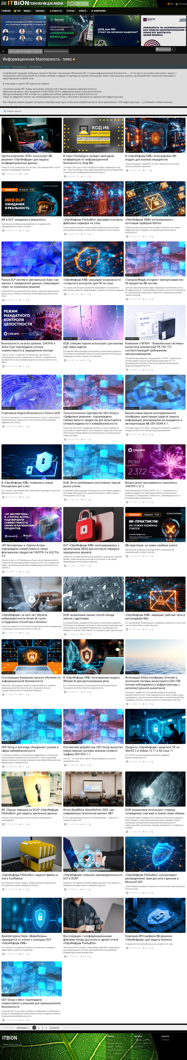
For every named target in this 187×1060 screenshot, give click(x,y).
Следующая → (22, 1027)
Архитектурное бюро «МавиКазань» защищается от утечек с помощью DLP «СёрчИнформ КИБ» (26, 939)
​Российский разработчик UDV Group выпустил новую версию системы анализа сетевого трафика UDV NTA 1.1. (93, 750)
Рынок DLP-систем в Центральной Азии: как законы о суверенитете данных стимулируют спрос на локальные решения (30, 283)
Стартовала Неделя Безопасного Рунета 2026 (30, 413)
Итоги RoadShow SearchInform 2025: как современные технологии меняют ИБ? (88, 811)
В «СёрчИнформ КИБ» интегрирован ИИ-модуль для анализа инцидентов (151, 157)
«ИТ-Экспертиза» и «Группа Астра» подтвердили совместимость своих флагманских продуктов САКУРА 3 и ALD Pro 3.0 (30, 551)
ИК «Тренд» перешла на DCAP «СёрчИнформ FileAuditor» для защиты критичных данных (29, 811)
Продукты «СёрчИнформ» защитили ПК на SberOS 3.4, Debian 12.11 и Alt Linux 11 (152, 748)
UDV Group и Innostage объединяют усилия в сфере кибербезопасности (29, 748)
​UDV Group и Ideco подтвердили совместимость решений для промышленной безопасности (31, 1003)
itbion (9, 1038)
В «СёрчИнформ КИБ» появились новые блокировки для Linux (27, 484)
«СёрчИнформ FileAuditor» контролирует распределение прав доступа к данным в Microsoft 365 (152, 878)
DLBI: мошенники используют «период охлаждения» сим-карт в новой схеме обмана (154, 811)
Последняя (54, 1027)
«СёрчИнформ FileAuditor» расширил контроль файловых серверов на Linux (93, 221)
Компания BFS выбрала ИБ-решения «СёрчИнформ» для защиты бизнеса (148, 937)
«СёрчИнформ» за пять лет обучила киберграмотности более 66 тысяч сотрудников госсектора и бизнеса (24, 618)
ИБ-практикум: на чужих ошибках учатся (151, 545)
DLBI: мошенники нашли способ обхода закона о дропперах (88, 616)
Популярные (35, 66)
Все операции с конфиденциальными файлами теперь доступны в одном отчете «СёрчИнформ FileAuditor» (90, 939)
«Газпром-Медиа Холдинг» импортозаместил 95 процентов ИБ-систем (154, 281)
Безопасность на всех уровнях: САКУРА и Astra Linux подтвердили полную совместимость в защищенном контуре (28, 347)
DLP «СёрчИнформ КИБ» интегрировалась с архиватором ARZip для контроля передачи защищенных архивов (91, 549)
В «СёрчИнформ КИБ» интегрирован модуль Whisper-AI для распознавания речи (91, 679)
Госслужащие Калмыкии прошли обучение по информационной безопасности (31, 679)
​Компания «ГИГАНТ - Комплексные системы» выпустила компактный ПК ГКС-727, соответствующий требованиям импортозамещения (154, 349)
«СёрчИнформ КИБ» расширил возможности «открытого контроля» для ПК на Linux (92, 281)
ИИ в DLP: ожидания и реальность (23, 219)
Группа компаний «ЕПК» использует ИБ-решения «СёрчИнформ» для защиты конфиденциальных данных (27, 159)
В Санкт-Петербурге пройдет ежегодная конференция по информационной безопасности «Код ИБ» (88, 159)
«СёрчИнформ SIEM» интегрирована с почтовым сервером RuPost (149, 221)
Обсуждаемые (19, 66)
